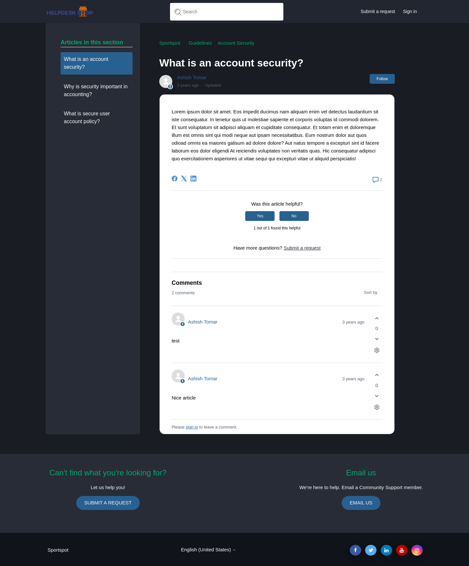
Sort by (373, 292)
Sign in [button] (410, 11)
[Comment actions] (376, 350)
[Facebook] (175, 178)
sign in (192, 427)
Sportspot (169, 43)
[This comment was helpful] (376, 318)
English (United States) (208, 549)
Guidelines (200, 43)
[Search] (226, 12)
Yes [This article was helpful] (260, 216)
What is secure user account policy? (87, 117)
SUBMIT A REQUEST (108, 502)
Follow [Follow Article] (382, 79)
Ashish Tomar (191, 77)
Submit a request (378, 11)
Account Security (236, 43)
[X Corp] (184, 178)
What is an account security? (86, 63)
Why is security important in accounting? (96, 90)
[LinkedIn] (193, 178)
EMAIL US (361, 502)
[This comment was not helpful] (376, 339)
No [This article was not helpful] (293, 216)
